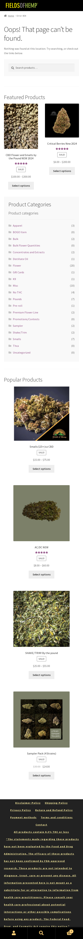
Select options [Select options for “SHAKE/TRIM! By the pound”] (42, 675)
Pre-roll (17, 305)
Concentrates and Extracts (29, 252)
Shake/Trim (20, 332)
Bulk (15, 239)
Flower (17, 265)
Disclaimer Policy (28, 802)
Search (41, 933)
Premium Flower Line (25, 312)
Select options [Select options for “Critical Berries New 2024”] (62, 171)
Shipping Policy (56, 802)
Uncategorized (21, 352)
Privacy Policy (20, 810)
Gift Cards (18, 272)
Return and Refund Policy (54, 810)
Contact (41, 824)
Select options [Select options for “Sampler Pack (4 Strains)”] (42, 775)
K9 (14, 279)
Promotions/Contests (26, 319)
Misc (15, 285)
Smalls (17, 339)
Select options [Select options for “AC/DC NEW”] (42, 574)
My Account (14, 933)
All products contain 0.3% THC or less (41, 831)
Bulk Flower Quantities (26, 245)
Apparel (17, 225)
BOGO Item (20, 232)
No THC (17, 292)
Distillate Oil (20, 259)
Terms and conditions (57, 817)
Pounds (17, 299)
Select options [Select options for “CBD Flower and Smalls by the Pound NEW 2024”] (21, 185)
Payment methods (23, 817)
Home (11, 15)
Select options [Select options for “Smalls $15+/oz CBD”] (42, 468)
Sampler (18, 325)
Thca (16, 345)
